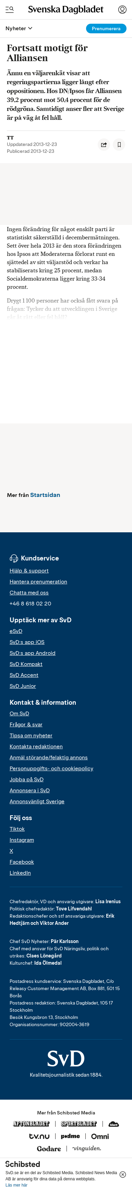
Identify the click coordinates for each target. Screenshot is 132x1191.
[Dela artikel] (104, 144)
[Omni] (100, 1136)
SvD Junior (23, 686)
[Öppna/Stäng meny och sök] (9, 9)
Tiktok (17, 829)
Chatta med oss (29, 593)
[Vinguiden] (86, 1149)
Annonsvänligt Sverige (37, 801)
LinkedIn (20, 873)
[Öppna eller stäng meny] (30, 28)
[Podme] (70, 1136)
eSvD (16, 631)
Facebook (22, 862)
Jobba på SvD (27, 779)
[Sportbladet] (79, 1124)
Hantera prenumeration (38, 582)
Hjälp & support (29, 571)
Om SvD (19, 713)
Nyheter (15, 28)
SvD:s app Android (33, 653)
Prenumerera (106, 29)
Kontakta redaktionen (36, 746)
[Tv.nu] (39, 1136)
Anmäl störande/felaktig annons (49, 757)
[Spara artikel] (119, 144)
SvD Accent (24, 675)
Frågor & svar (26, 724)
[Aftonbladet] (31, 1124)
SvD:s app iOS (27, 642)
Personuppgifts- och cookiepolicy (51, 768)
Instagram (22, 840)
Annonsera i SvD (30, 790)
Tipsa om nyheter (31, 735)
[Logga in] (122, 9)
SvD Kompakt (26, 664)
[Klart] (113, 1124)
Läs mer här (16, 1185)
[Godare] (49, 1149)
